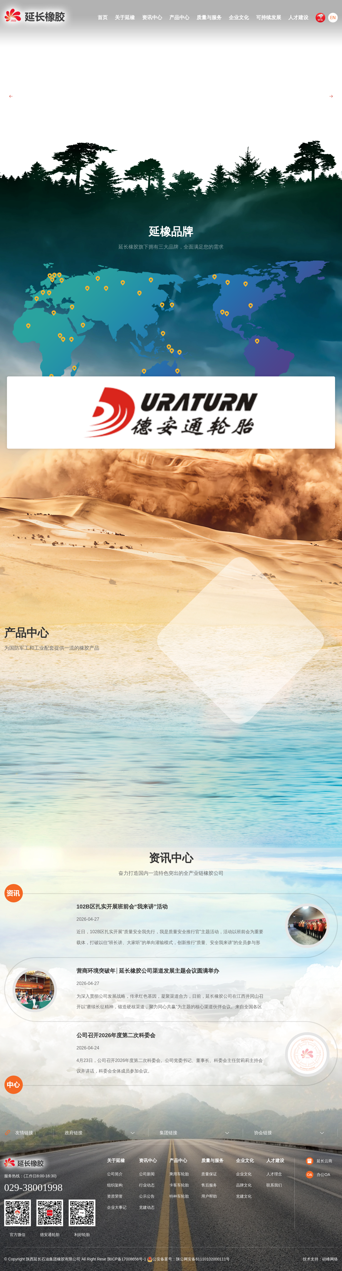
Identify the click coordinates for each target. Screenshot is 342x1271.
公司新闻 (147, 1174)
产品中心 (179, 17)
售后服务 (209, 1185)
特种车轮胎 (179, 1196)
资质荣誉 (115, 1196)
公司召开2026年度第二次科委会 (116, 1035)
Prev (11, 96)
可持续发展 (268, 17)
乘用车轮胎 (179, 1174)
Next (331, 96)
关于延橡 (125, 17)
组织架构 (115, 1185)
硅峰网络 (330, 1259)
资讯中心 (152, 17)
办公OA (318, 1174)
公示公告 (147, 1196)
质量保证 (209, 1174)
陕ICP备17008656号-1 (126, 1259)
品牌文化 (244, 1185)
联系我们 (274, 1185)
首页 (103, 17)
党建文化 (244, 1196)
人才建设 (298, 17)
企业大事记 (117, 1207)
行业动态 (147, 1185)
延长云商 (319, 1161)
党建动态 (147, 1207)
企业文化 (239, 17)
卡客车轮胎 (179, 1185)
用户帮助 (209, 1196)
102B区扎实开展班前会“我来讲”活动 (122, 906)
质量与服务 (209, 17)
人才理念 (274, 1174)
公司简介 (115, 1174)
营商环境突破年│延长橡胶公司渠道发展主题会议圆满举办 (147, 971)
